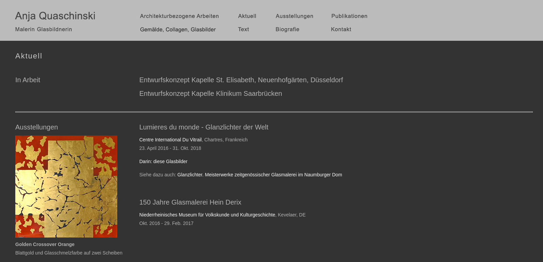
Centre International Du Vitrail (170, 139)
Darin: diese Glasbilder (163, 161)
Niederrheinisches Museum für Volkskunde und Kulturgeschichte (207, 214)
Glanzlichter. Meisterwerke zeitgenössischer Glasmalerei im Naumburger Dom (259, 174)
